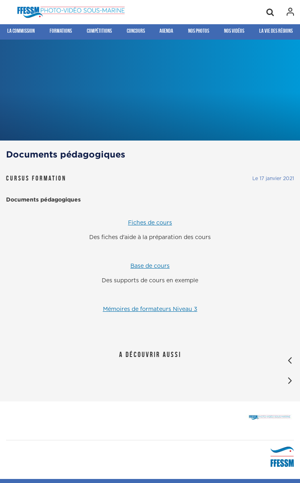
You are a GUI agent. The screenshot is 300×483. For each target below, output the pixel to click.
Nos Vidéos (234, 30)
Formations (61, 30)
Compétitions (99, 30)
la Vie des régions (276, 30)
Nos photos (198, 30)
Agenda (166, 30)
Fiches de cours (150, 223)
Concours (136, 30)
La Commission (21, 30)
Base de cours (150, 266)
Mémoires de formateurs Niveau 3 (150, 309)
